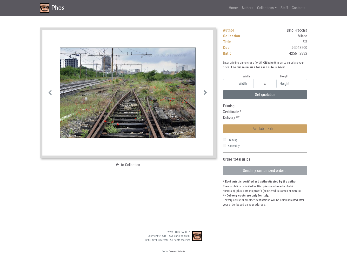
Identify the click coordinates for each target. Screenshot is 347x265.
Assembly (234, 146)
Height (284, 76)
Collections (265, 8)
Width (246, 76)
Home (233, 8)
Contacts (298, 8)
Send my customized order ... (265, 170)
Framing (233, 140)
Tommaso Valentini (177, 251)
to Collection (130, 165)
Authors (247, 8)
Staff (284, 8)
